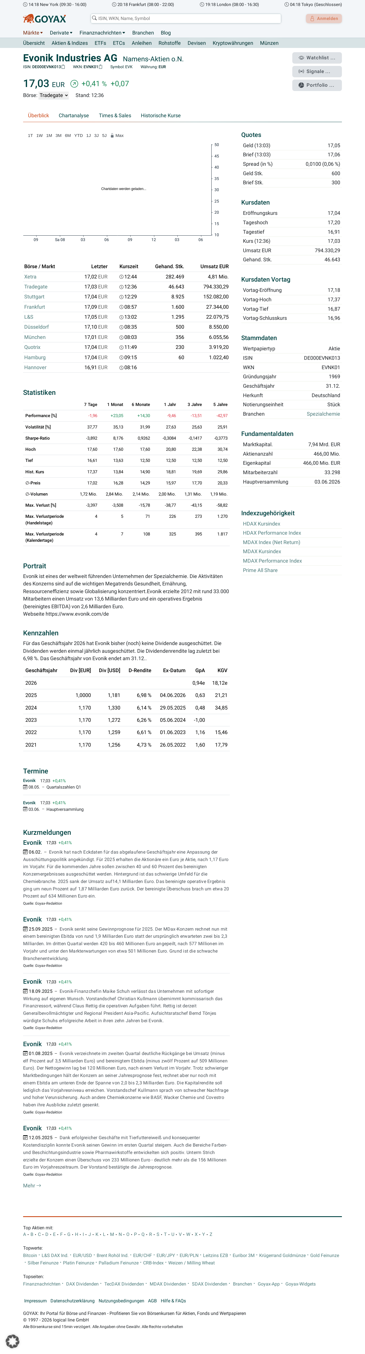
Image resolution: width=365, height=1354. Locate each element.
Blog (166, 33)
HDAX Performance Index (272, 533)
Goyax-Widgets (300, 1284)
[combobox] (184, 18)
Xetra (30, 277)
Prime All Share (260, 570)
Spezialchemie (323, 414)
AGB (152, 1301)
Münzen (269, 43)
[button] (12, 1341)
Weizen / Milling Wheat (191, 1263)
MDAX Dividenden (168, 1284)
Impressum (35, 1301)
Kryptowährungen (233, 43)
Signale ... (317, 69)
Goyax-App (269, 1284)
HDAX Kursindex (261, 524)
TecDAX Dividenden (124, 1284)
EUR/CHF (142, 1255)
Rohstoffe (170, 43)
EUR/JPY (166, 1255)
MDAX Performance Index (272, 561)
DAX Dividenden (82, 1284)
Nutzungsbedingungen (121, 1301)
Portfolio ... (319, 81)
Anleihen (142, 43)
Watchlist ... (319, 57)
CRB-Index (153, 1263)
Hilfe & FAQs (173, 1301)
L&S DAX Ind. (55, 1255)
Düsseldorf (36, 327)
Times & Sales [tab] (115, 116)
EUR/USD (82, 1255)
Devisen (197, 43)
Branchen (143, 33)
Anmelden (322, 18)
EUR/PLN (189, 1255)
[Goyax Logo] (44, 18)
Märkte (31, 33)
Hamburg (35, 357)
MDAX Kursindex (262, 552)
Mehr (32, 1186)
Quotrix (32, 347)
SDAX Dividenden (209, 1284)
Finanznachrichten (100, 33)
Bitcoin (30, 1255)
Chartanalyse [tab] (74, 116)
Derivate (59, 33)
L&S (28, 317)
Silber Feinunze (43, 1263)
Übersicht (34, 43)
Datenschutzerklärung (72, 1301)
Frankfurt (34, 307)
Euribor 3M (244, 1255)
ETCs (119, 43)
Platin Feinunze (78, 1263)
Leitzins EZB (215, 1255)
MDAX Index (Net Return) (271, 542)
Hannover (35, 368)
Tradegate (36, 287)
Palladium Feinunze (119, 1263)
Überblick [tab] (38, 116)
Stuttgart (34, 297)
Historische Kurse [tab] (161, 116)
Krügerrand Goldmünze (282, 1255)
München (35, 337)
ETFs (100, 43)
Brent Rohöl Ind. (113, 1255)
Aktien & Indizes (70, 43)
